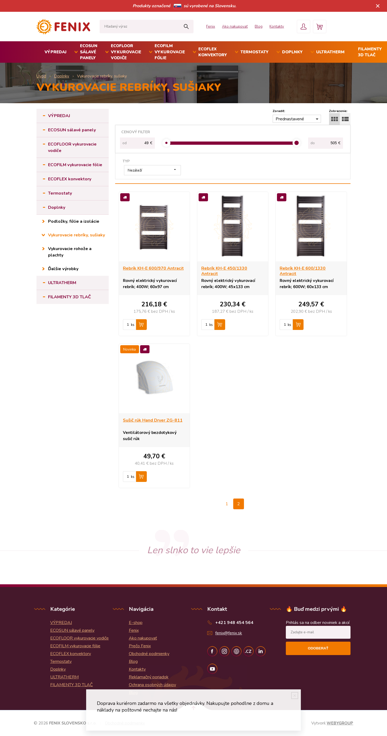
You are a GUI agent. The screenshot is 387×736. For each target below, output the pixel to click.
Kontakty (276, 26)
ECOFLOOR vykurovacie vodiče (126, 52)
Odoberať (318, 648)
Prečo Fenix (140, 646)
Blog (258, 26)
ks (132, 324)
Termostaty (254, 52)
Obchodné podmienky (149, 654)
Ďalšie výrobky (63, 269)
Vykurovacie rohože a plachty (70, 252)
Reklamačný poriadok (149, 677)
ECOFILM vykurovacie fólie (170, 52)
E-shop (136, 623)
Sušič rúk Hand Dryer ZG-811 (152, 420)
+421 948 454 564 (234, 623)
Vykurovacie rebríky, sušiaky (76, 235)
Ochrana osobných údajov (152, 685)
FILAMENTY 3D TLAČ (69, 297)
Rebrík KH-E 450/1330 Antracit (224, 271)
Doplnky (292, 52)
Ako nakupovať (235, 26)
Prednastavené (290, 119)
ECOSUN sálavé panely (88, 52)
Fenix (210, 26)
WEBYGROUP (340, 723)
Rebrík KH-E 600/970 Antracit (153, 268)
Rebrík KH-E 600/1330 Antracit (303, 271)
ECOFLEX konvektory (212, 52)
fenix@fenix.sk (228, 633)
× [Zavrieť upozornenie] (377, 5)
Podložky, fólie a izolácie (73, 221)
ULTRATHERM (330, 52)
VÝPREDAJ (56, 52)
